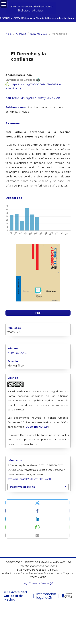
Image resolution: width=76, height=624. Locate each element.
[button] (37, 503)
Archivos (21, 33)
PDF (38, 312)
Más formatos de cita (22, 487)
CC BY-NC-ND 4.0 (37, 427)
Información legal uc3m (46, 596)
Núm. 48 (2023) (39, 33)
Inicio (8, 33)
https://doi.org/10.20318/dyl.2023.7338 (36, 98)
